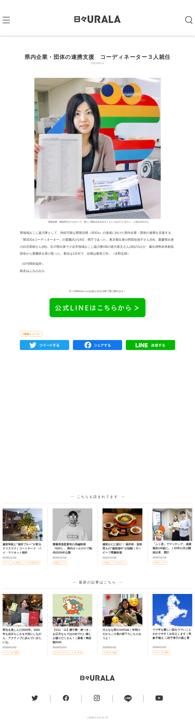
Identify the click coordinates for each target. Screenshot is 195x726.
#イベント (8, 563)
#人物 (106, 653)
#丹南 (79, 653)
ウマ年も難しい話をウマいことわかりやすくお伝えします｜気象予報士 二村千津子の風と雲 (172, 633)
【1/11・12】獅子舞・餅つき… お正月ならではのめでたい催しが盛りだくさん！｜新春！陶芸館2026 (72, 636)
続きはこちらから (32, 270)
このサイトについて (97, 717)
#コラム (7, 653)
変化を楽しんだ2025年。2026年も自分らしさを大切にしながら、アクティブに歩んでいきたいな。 (22, 636)
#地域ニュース (30, 333)
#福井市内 (34, 563)
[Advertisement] (97, 392)
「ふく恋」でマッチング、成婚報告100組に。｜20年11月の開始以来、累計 (172, 548)
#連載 (16, 653)
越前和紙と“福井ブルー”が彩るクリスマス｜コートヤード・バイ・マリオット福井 (22, 548)
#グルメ (122, 563)
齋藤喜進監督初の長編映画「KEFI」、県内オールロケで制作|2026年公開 (72, 548)
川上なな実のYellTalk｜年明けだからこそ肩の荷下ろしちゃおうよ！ (122, 634)
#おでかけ (58, 653)
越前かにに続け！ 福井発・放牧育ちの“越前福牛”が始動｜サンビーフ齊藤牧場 (122, 548)
